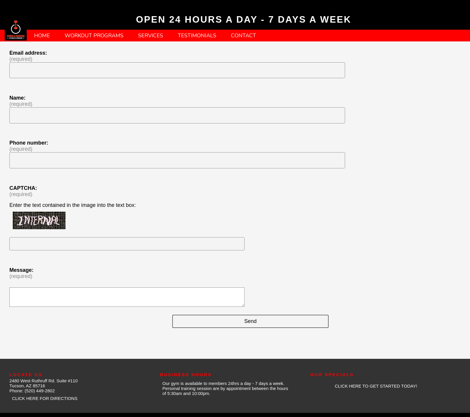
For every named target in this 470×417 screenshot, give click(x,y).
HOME (42, 35)
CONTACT (243, 35)
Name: (17, 98)
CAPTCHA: (23, 188)
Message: (21, 270)
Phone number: (28, 143)
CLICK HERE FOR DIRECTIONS (45, 398)
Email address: (28, 53)
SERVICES (150, 35)
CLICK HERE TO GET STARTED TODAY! (376, 385)
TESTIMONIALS (197, 35)
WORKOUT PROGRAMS (94, 35)
